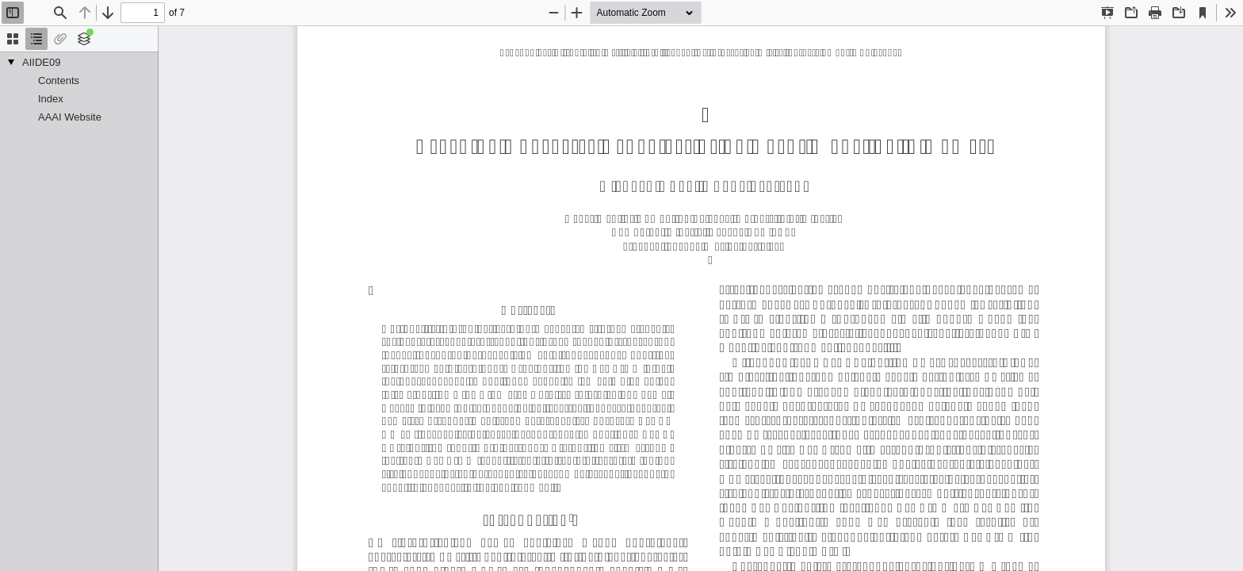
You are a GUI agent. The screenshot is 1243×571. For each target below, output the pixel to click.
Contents (58, 80)
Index (50, 99)
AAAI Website (69, 117)
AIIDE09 (41, 62)
